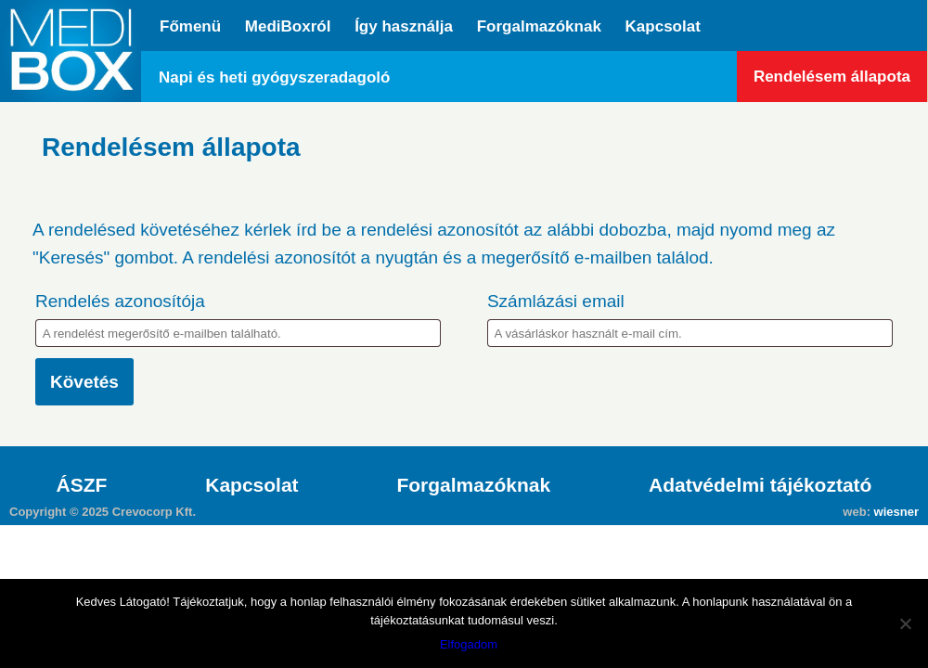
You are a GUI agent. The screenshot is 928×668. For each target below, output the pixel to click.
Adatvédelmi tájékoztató (760, 484)
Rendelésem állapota (832, 76)
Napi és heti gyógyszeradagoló (274, 77)
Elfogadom (468, 644)
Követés (84, 382)
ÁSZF (82, 484)
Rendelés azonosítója (120, 301)
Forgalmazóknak (539, 26)
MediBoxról (288, 26)
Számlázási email (556, 301)
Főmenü (190, 26)
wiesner (896, 512)
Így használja (403, 26)
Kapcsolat (663, 26)
